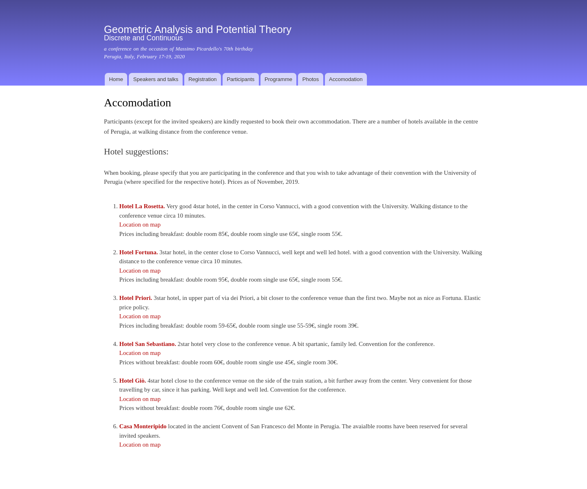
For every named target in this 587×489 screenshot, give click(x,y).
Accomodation (345, 79)
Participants (240, 79)
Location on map (140, 224)
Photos (310, 79)
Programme (278, 79)
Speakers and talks (156, 79)
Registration (202, 79)
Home (116, 79)
